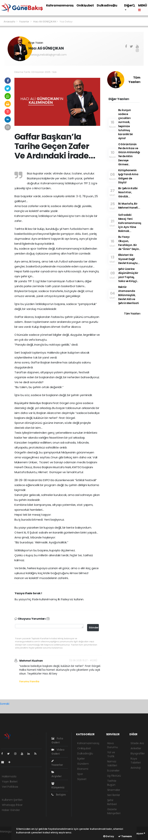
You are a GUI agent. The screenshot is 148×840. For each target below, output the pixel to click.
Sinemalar (113, 790)
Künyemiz (57, 785)
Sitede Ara (137, 743)
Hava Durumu (112, 745)
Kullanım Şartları (12, 800)
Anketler (136, 748)
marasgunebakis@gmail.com (47, 55)
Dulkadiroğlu (107, 5)
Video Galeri (58, 752)
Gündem (83, 764)
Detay (108, 836)
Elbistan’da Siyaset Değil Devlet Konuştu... (129, 259)
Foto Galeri (57, 740)
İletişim (58, 795)
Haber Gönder (11, 810)
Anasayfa (10, 21)
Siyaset (82, 779)
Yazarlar (24, 21)
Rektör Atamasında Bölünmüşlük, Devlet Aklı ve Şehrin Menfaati (128, 295)
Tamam (125, 836)
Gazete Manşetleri (113, 811)
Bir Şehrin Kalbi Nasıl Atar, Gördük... (128, 192)
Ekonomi (82, 769)
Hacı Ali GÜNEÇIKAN (44, 21)
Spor (80, 774)
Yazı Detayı (66, 21)
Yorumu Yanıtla (29, 681)
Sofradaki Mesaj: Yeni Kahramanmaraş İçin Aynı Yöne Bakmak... (129, 223)
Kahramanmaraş (60, 5)
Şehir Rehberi (112, 802)
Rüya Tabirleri (136, 760)
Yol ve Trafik (111, 754)
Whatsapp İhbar (12, 805)
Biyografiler (138, 753)
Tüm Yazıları (132, 313)
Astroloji (135, 768)
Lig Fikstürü (114, 776)
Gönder (94, 627)
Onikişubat (85, 5)
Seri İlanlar (113, 795)
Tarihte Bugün (112, 783)
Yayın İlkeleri (9, 781)
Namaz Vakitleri (112, 763)
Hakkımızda (9, 776)
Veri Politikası (10, 787)
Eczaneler (113, 770)
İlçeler (81, 758)
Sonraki (4, 704)
